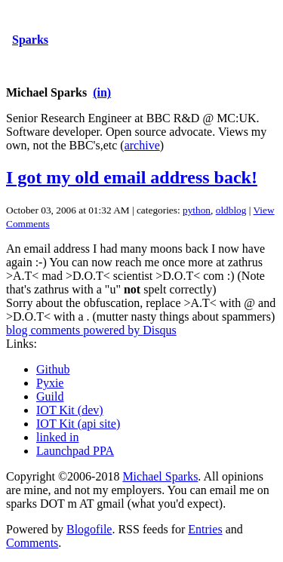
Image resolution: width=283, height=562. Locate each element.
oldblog (231, 210)
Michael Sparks (160, 476)
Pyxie (49, 382)
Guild (49, 396)
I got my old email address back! (131, 177)
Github (52, 369)
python (197, 210)
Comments (32, 542)
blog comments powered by (91, 330)
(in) (102, 92)
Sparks (30, 39)
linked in (57, 437)
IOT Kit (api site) (78, 423)
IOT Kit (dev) (69, 410)
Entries (205, 529)
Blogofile (89, 529)
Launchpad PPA (75, 450)
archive (142, 145)
